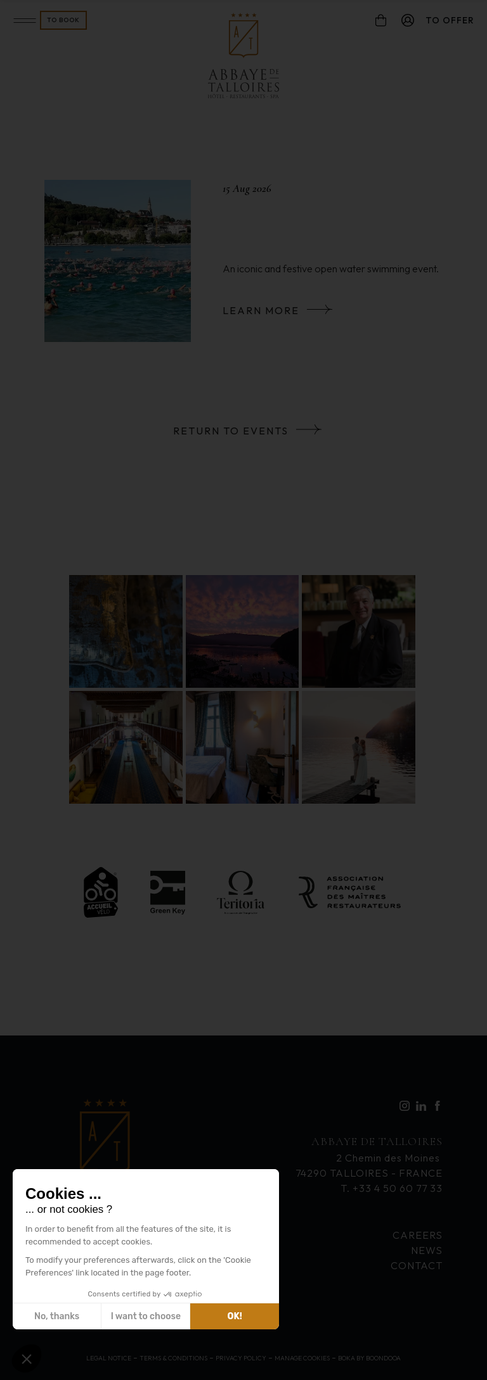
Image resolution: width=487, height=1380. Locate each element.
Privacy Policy (241, 1358)
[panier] (380, 20)
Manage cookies (302, 1358)
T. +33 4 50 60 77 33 (392, 1188)
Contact (417, 1265)
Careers (418, 1235)
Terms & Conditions (173, 1358)
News (427, 1250)
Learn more (261, 310)
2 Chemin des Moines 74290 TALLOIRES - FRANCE (369, 1156)
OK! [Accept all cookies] (235, 1316)
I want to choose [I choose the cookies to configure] (146, 1316)
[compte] (407, 20)
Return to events (231, 430)
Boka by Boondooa (369, 1358)
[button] (26, 1358)
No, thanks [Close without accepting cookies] (56, 1316)
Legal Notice (108, 1358)
